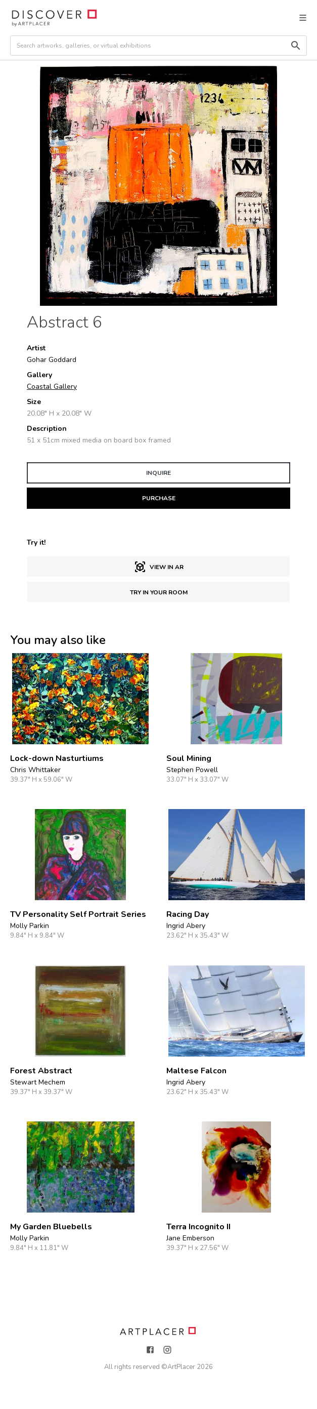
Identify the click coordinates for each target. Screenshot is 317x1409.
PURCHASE (158, 498)
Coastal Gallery (52, 386)
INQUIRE (158, 473)
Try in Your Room (159, 592)
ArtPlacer (181, 1367)
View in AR (159, 567)
